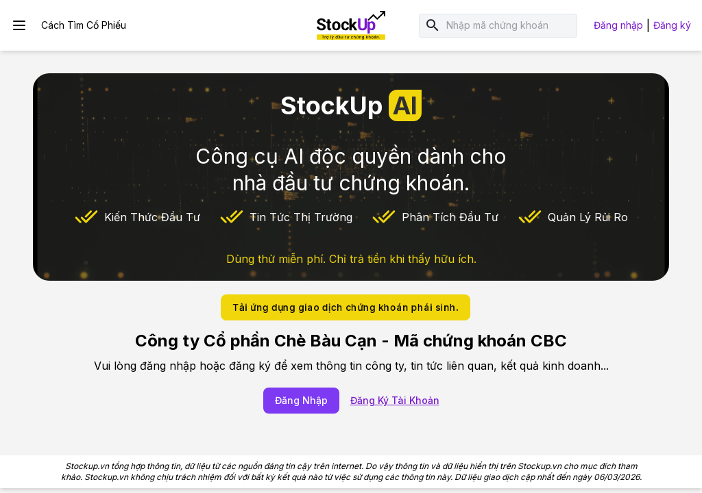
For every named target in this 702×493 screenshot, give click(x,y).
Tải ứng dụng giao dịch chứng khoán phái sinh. (345, 307)
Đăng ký (672, 25)
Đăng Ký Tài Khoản (394, 400)
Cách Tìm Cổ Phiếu (83, 25)
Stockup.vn (87, 466)
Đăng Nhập (301, 400)
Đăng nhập (618, 25)
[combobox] (509, 26)
